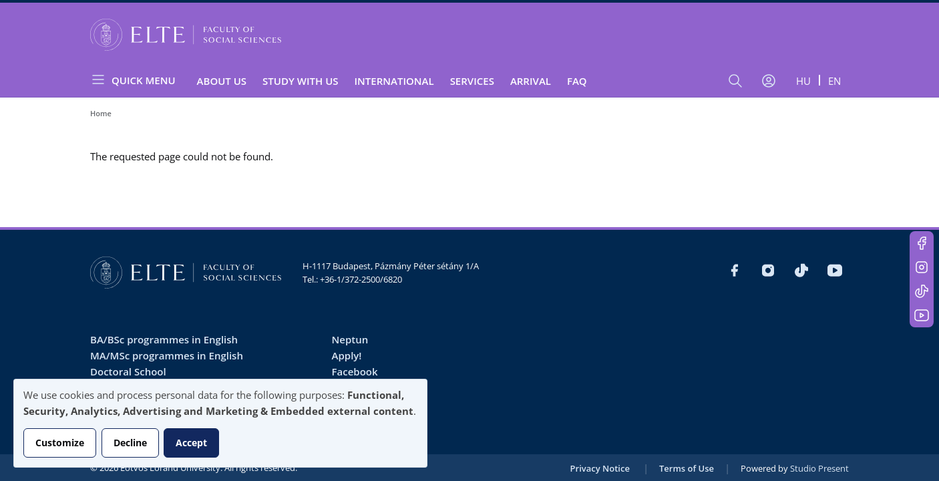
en (834, 81)
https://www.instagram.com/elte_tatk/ (922, 267)
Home (101, 113)
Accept (191, 442)
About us (222, 81)
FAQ (577, 81)
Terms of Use (686, 468)
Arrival (530, 81)
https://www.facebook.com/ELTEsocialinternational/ (922, 243)
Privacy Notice (600, 468)
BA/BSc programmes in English (164, 339)
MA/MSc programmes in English (166, 355)
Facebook (355, 371)
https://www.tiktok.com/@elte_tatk (922, 291)
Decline (130, 442)
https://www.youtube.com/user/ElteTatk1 (922, 315)
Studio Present (819, 468)
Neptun (350, 339)
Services (472, 81)
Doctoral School (128, 371)
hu (803, 81)
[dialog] (220, 423)
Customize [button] (59, 442)
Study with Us (300, 81)
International (394, 81)
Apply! (347, 355)
